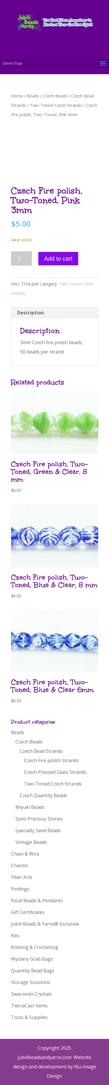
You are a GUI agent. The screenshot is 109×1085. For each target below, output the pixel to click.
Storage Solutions (30, 982)
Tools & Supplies (29, 1017)
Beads (33, 96)
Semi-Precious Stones (39, 819)
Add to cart (58, 258)
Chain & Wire (25, 854)
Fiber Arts (21, 877)
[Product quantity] (21, 258)
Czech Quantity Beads (43, 795)
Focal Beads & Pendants (37, 900)
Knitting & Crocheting (34, 947)
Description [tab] (30, 312)
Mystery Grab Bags (32, 959)
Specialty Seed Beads (38, 830)
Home (17, 96)
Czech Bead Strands (41, 751)
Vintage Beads (31, 842)
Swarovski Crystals (31, 994)
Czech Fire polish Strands (51, 760)
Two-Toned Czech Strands (56, 105)
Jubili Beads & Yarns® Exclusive (45, 924)
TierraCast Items (29, 1005)
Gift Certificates (27, 912)
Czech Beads (55, 96)
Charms (19, 865)
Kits (15, 935)
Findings (20, 889)
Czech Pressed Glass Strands (55, 772)
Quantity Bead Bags (32, 970)
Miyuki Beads (29, 807)
